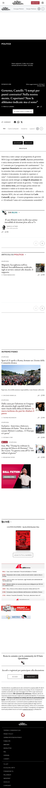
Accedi (15, 677)
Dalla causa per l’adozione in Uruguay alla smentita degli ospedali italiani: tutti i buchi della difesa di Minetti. (17, 406)
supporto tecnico (28, 709)
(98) (42, 106)
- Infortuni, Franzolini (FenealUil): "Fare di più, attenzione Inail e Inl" (21, 595)
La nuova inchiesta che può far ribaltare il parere (17, 411)
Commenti (6, 122)
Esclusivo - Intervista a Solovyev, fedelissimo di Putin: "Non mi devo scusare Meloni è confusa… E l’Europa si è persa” (17, 429)
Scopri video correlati (23, 111)
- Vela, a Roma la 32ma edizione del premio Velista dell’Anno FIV (20, 589)
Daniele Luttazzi (12, 226)
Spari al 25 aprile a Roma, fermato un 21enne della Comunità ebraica (22, 361)
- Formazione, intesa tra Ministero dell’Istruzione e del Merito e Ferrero (22, 592)
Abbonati (35, 3)
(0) (6, 232)
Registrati (31, 677)
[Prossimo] (42, 243)
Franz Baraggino (8, 275)
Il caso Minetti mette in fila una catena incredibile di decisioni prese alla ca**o (21, 221)
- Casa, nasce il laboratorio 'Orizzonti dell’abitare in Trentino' (19, 571)
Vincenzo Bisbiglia (8, 395)
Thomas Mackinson (8, 417)
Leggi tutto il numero (23, 555)
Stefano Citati (7, 437)
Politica (6, 44)
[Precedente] (36, 243)
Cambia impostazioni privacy (13, 737)
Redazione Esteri (8, 457)
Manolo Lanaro (7, 106)
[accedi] (42, 3)
